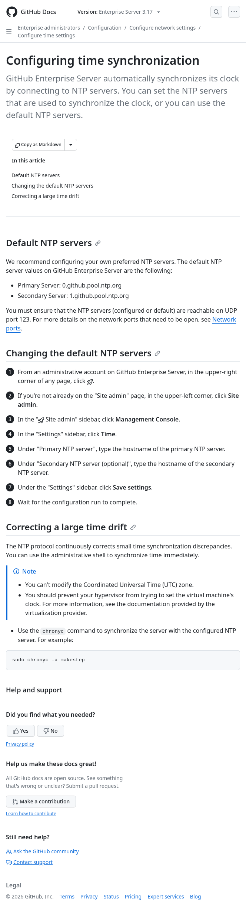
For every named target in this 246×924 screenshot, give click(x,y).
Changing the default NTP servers (83, 353)
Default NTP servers (53, 242)
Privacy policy (20, 744)
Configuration (105, 27)
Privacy (89, 896)
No (50, 730)
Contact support (29, 862)
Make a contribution (41, 801)
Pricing (133, 896)
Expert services (165, 896)
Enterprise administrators (49, 27)
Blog (195, 896)
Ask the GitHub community (42, 851)
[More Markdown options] (70, 145)
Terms (67, 896)
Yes (21, 730)
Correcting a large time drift (71, 527)
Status (111, 896)
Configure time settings (46, 35)
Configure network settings (162, 27)
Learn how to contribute (31, 813)
